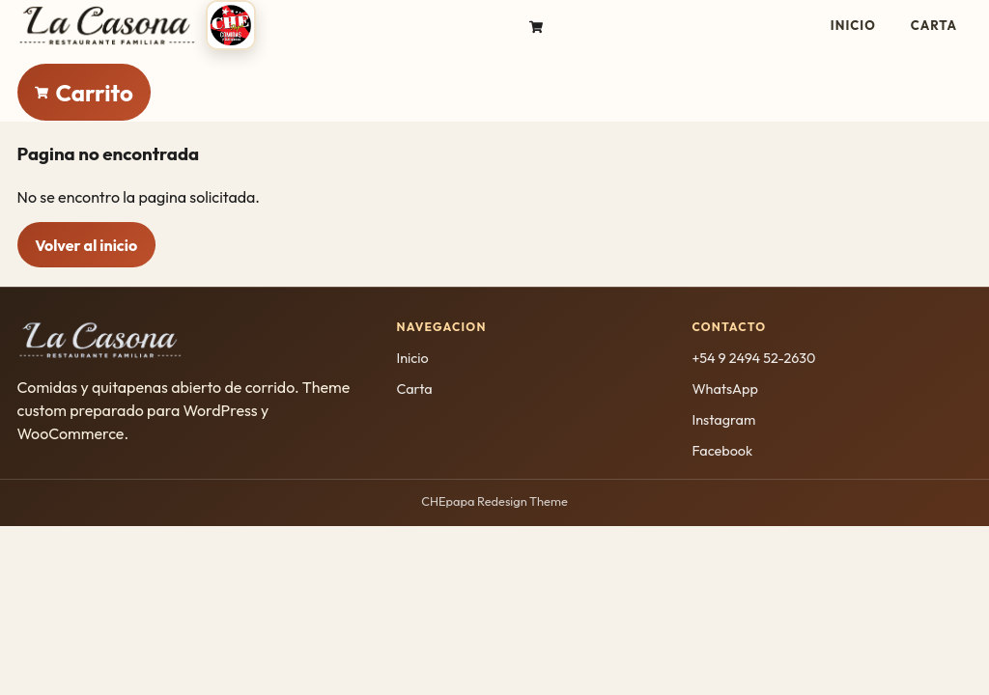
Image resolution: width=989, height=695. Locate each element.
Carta (934, 25)
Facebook (722, 450)
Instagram (723, 420)
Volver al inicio (86, 245)
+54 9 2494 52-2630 (753, 358)
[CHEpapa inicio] (137, 25)
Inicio (853, 25)
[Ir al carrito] (536, 25)
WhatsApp (724, 389)
